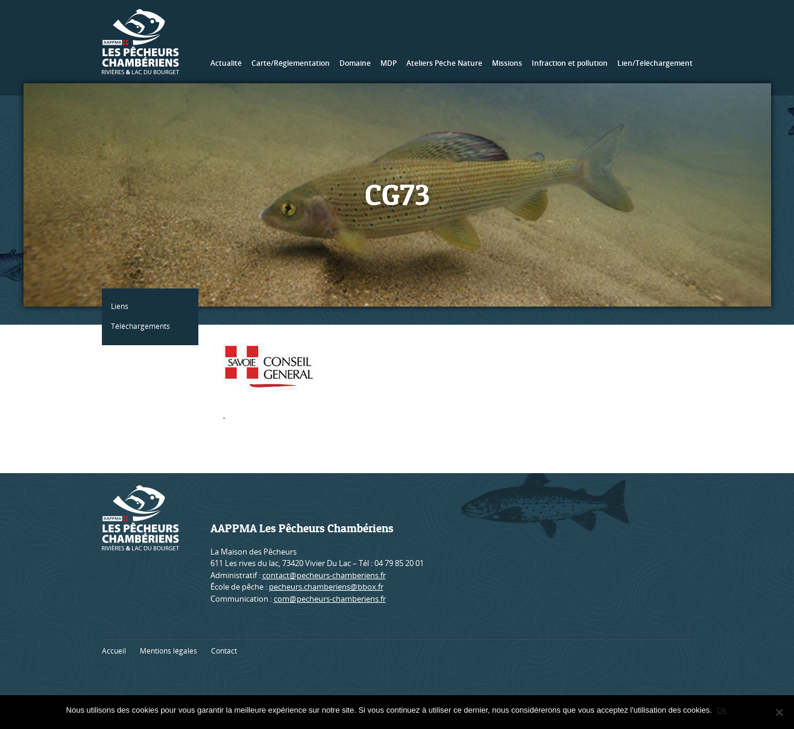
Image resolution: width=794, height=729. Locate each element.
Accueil (114, 651)
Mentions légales (168, 651)
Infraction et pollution (570, 63)
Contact (224, 651)
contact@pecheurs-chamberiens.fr (324, 575)
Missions (507, 63)
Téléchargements (143, 326)
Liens (122, 306)
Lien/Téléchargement (655, 63)
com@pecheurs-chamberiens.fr (330, 598)
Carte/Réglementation (290, 63)
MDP (388, 63)
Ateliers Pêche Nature (444, 63)
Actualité (226, 63)
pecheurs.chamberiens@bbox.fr (326, 586)
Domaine (355, 63)
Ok (723, 710)
